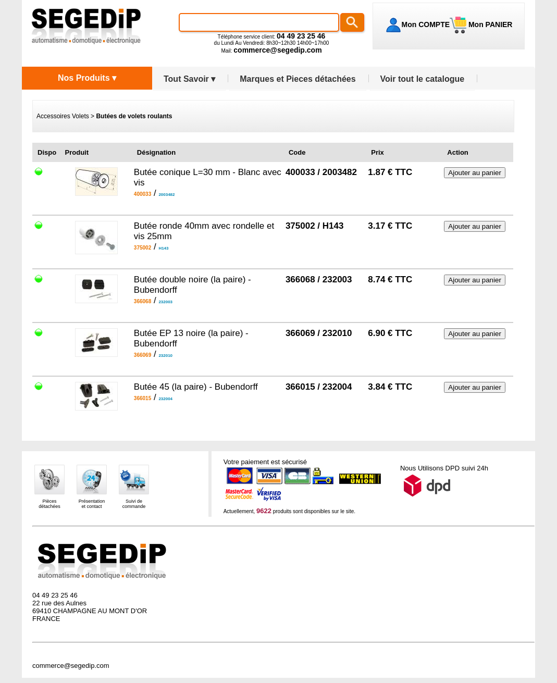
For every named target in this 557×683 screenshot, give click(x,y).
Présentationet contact (92, 504)
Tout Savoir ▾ (189, 78)
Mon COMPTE (426, 24)
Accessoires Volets (62, 116)
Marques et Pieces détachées (297, 78)
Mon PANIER (489, 24)
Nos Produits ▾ (87, 77)
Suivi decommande (134, 504)
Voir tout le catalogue (422, 78)
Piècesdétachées (49, 504)
